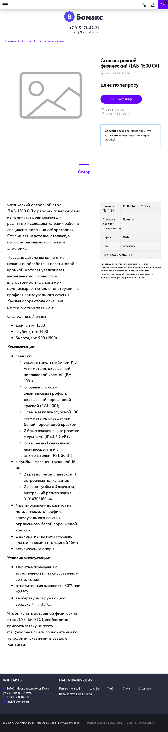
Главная (10, 41)
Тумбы (111, 689)
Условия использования (140, 723)
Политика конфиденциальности (103, 723)
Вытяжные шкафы (70, 689)
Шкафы (95, 689)
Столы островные (51, 41)
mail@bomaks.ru (84, 32)
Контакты (16, 644)
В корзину (121, 99)
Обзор (84, 172)
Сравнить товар (116, 114)
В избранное (113, 110)
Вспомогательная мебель (76, 694)
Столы (26, 41)
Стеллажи (144, 689)
